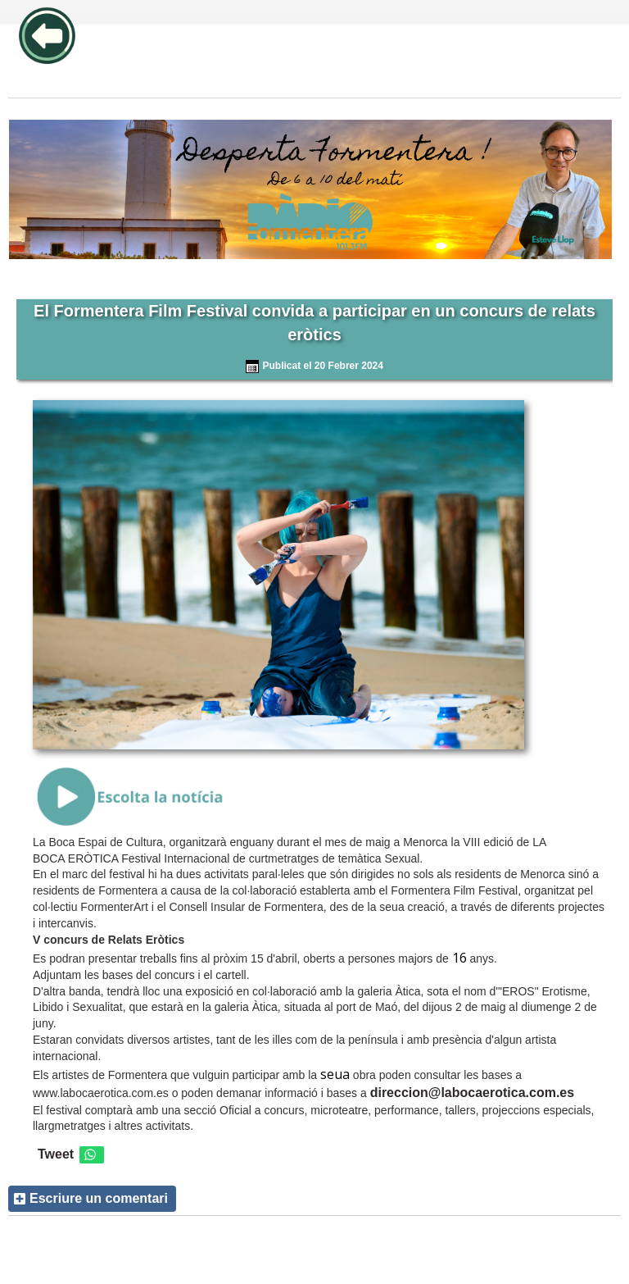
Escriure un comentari (98, 1198)
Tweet (56, 1154)
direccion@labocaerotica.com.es (472, 1093)
